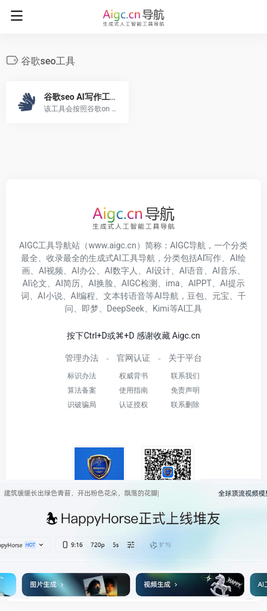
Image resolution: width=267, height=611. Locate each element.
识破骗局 (81, 405)
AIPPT (200, 283)
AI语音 (191, 270)
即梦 (90, 308)
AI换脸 (100, 283)
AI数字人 (121, 270)
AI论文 (34, 283)
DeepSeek (125, 308)
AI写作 (209, 258)
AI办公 (84, 270)
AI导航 (166, 296)
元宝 (220, 296)
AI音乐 (224, 270)
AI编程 (83, 296)
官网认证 (133, 358)
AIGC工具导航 (45, 245)
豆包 (195, 296)
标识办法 (81, 376)
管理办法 (82, 358)
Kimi (161, 308)
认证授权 (133, 405)
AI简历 (67, 283)
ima (173, 283)
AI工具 (190, 308)
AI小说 (50, 296)
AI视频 (50, 270)
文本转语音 (124, 296)
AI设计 (158, 270)
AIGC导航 (188, 245)
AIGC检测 (139, 283)
